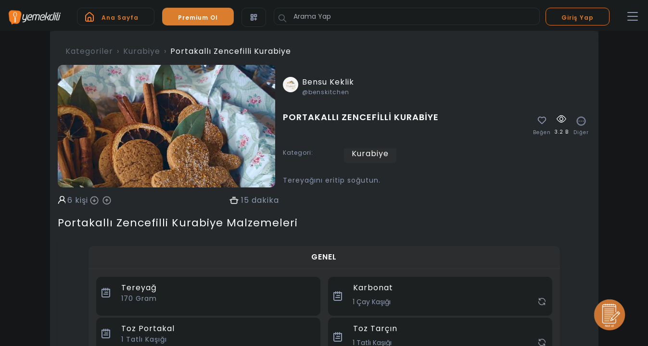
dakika (265, 200)
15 (245, 200)
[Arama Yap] (407, 16)
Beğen (542, 132)
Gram (139, 298)
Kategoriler (89, 51)
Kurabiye (141, 51)
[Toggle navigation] (632, 17)
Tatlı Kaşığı (144, 339)
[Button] (282, 18)
